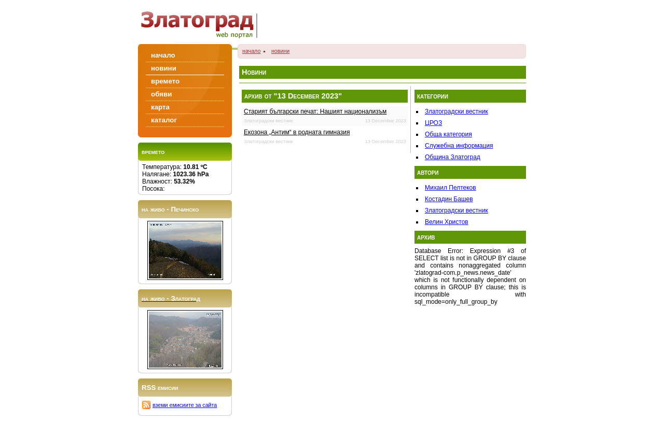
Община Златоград (452, 157)
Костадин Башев (449, 199)
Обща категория (448, 134)
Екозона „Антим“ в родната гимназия (297, 132)
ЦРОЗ (433, 123)
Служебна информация (459, 145)
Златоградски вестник (456, 111)
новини (280, 51)
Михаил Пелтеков (450, 187)
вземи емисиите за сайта (185, 405)
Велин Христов (446, 222)
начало (251, 51)
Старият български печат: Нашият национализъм (315, 111)
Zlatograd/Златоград (202, 22)
